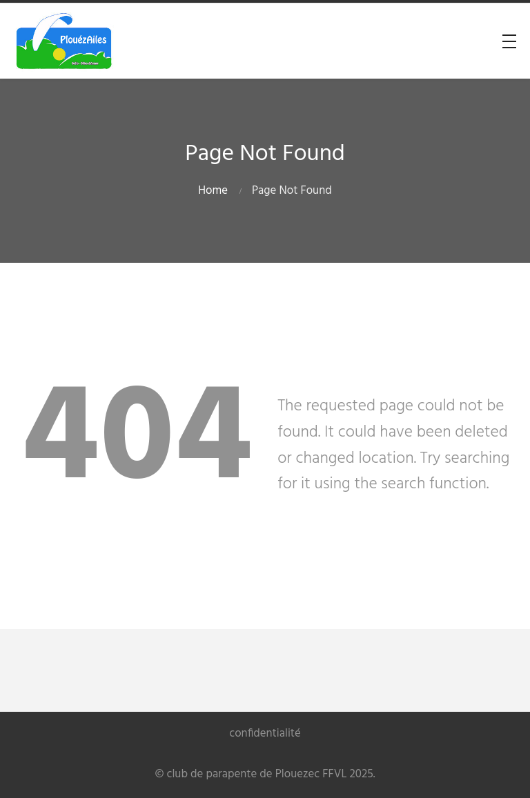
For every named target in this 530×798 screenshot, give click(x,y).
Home (213, 190)
